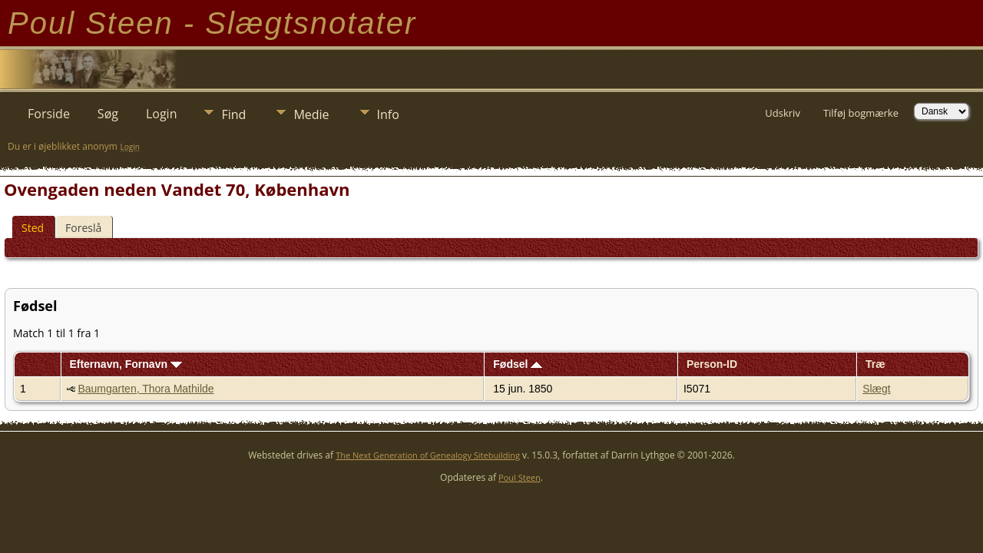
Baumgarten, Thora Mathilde (145, 388)
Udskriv (782, 113)
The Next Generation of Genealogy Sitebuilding (428, 455)
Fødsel (517, 364)
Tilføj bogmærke (861, 113)
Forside (49, 113)
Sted (33, 227)
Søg (108, 113)
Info (388, 114)
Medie (311, 114)
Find (233, 114)
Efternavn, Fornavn (125, 364)
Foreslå (83, 227)
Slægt (876, 388)
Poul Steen (519, 477)
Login (161, 113)
